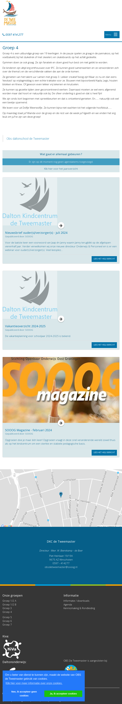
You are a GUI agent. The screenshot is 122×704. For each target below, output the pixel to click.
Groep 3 (7, 608)
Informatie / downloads (76, 600)
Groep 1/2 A (9, 600)
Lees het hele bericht (104, 258)
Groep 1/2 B (9, 604)
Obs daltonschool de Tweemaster (28, 139)
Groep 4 (7, 612)
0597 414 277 (12, 35)
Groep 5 (7, 617)
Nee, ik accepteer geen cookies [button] (24, 693)
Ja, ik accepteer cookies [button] (63, 693)
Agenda (68, 604)
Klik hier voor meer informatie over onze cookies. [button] (34, 683)
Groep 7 (7, 624)
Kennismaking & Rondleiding (79, 608)
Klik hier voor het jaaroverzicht (61, 168)
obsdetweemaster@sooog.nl (61, 567)
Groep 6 (7, 621)
